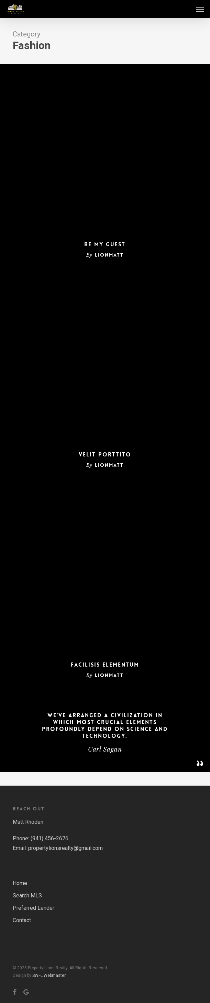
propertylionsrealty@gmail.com (65, 848)
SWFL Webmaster (49, 975)
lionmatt (109, 255)
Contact (22, 920)
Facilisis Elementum (105, 664)
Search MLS (27, 895)
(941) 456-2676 (49, 838)
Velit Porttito (105, 454)
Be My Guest (104, 244)
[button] (200, 9)
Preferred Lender (33, 908)
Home (20, 883)
